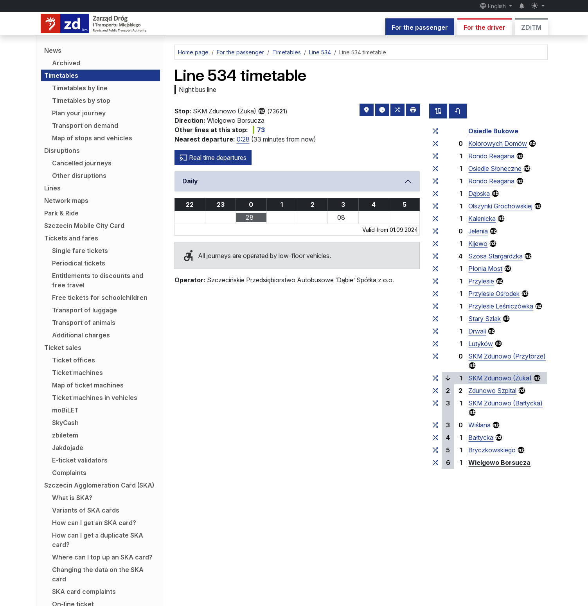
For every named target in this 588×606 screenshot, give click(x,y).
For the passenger (420, 27)
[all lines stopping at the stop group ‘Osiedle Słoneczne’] (435, 168)
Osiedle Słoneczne (494, 168)
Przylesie (481, 281)
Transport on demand (85, 125)
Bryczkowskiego (492, 450)
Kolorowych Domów (497, 143)
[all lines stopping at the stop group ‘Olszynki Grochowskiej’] (435, 206)
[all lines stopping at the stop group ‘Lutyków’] (435, 344)
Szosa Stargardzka (495, 256)
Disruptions (62, 150)
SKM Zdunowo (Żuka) (500, 378)
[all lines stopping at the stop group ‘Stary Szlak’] (435, 319)
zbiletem (65, 435)
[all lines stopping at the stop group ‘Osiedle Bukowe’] (435, 131)
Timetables (61, 75)
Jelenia (478, 231)
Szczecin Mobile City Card (84, 225)
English (494, 5)
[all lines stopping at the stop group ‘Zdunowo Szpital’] (435, 390)
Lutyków (480, 344)
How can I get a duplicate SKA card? (97, 540)
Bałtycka (480, 437)
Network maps (66, 200)
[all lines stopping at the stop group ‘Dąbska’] (435, 193)
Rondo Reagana (491, 156)
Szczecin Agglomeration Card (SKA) (99, 485)
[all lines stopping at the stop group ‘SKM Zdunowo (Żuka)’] (435, 378)
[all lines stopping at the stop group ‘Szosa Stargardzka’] (435, 256)
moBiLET (65, 410)
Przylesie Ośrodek (494, 294)
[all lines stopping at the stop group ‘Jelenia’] (435, 231)
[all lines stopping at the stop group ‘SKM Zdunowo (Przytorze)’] (435, 356)
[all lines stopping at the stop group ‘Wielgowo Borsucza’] (435, 462)
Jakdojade (67, 448)
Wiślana (479, 425)
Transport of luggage (84, 310)
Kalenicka (482, 218)
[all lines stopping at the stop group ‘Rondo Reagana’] (435, 156)
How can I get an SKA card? (94, 523)
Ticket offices (73, 360)
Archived (66, 63)
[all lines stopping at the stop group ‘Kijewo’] (435, 243)
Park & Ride (61, 213)
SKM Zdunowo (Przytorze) (507, 356)
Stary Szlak (484, 319)
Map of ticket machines (88, 385)
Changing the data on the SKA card (98, 574)
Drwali (477, 331)
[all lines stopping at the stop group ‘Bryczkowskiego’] (435, 450)
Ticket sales (62, 347)
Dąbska (479, 193)
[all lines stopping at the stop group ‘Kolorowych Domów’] (435, 143)
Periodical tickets (78, 263)
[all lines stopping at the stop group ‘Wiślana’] (435, 425)
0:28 (243, 139)
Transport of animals (83, 322)
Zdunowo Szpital (492, 390)
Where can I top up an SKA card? (102, 557)
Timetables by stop (81, 100)
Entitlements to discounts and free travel (97, 280)
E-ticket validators (80, 460)
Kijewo (477, 243)
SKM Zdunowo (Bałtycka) (505, 403)
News (52, 50)
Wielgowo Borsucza (499, 462)
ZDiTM (531, 27)
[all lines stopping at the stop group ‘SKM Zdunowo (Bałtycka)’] (435, 403)
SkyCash (65, 423)
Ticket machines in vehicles (94, 398)
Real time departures (213, 157)
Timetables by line (80, 88)
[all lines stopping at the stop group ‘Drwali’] (435, 331)
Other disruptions (79, 175)
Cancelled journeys (81, 163)
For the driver (484, 27)
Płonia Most (485, 269)
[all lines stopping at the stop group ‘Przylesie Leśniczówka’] (435, 306)
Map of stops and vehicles (92, 138)
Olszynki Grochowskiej (500, 206)
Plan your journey (79, 113)
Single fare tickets (80, 251)
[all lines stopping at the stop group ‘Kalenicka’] (435, 218)
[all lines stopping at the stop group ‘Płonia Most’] (435, 269)
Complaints (69, 473)
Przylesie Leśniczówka (500, 306)
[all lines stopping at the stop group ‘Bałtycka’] (435, 437)
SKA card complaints (84, 591)
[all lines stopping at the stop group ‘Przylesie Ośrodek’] (435, 294)
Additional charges (81, 335)
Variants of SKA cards (85, 510)
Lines (52, 188)
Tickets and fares (71, 238)
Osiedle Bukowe (493, 131)
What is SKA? (72, 498)
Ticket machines (77, 373)
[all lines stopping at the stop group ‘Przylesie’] (435, 281)
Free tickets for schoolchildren (99, 297)
